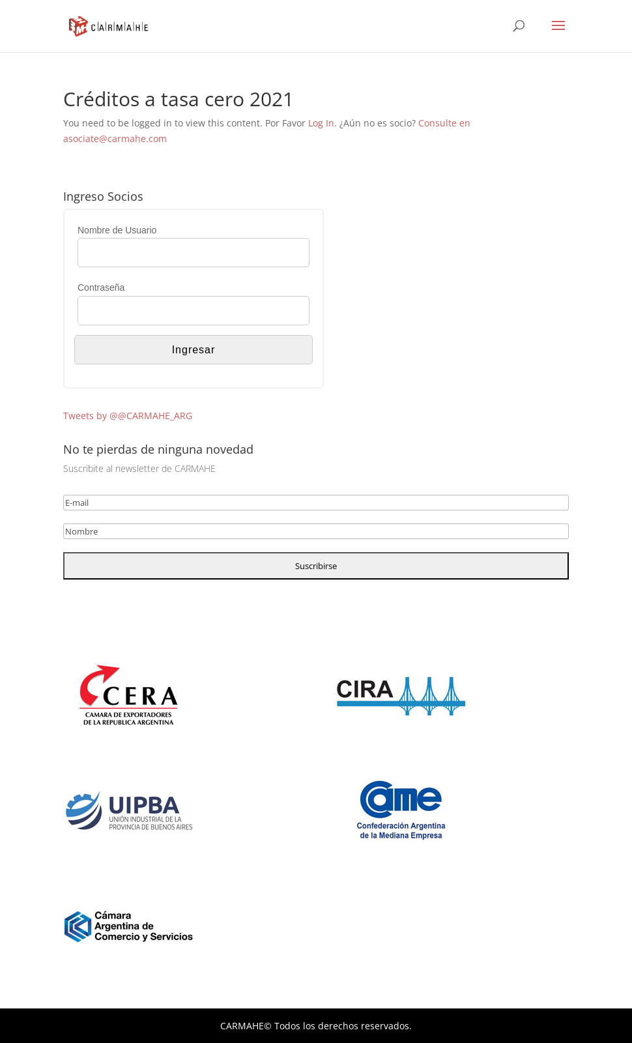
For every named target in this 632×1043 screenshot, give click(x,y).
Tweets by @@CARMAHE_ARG (127, 415)
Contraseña (101, 287)
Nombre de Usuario (117, 230)
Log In (321, 123)
